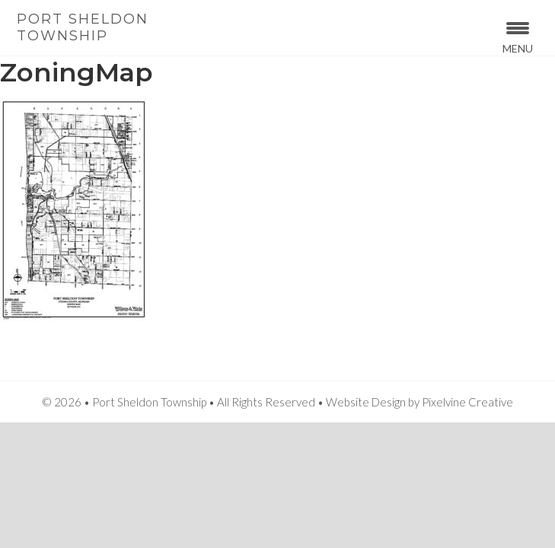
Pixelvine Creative (467, 402)
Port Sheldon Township (82, 27)
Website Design (366, 402)
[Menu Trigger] (517, 36)
